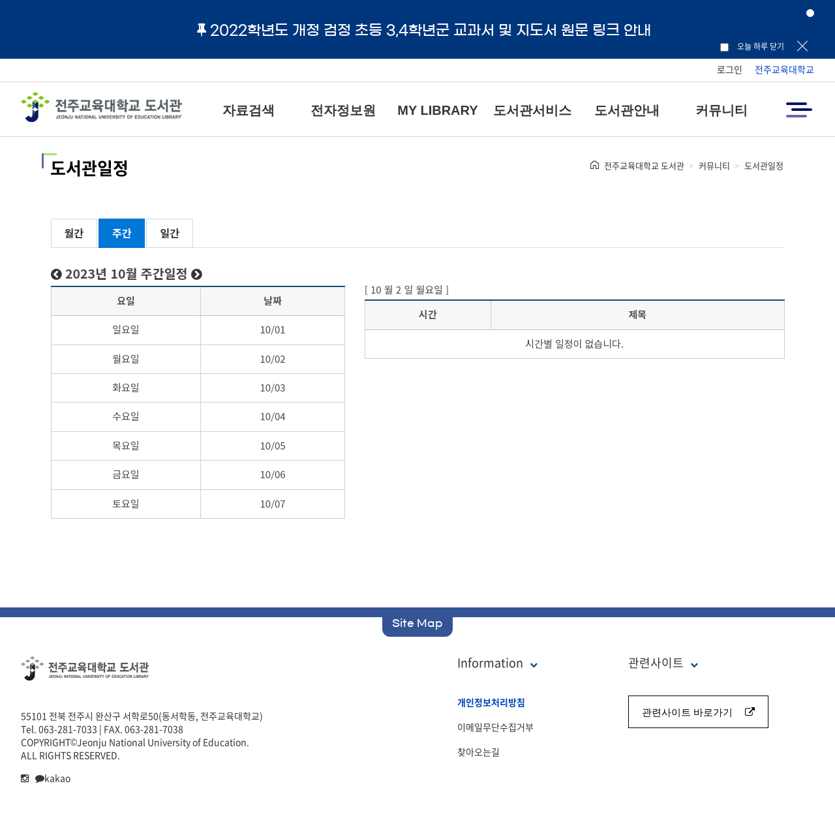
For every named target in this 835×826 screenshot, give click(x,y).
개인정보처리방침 (491, 702)
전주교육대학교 (784, 69)
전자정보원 (343, 110)
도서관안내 (627, 110)
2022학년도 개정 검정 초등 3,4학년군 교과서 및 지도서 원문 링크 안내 (424, 30)
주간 (121, 233)
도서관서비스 (532, 110)
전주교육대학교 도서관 (644, 165)
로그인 (729, 69)
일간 (169, 233)
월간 (74, 233)
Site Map (417, 623)
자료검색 (248, 110)
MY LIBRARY (437, 110)
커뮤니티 (721, 110)
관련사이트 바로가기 (698, 712)
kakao (52, 777)
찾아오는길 (478, 751)
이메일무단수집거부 (495, 726)
